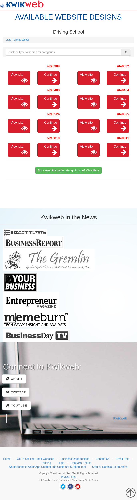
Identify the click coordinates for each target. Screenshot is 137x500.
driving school (21, 39)
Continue (50, 78)
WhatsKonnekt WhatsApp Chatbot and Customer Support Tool (47, 466)
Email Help (122, 458)
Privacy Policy (68, 476)
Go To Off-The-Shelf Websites (35, 458)
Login (60, 462)
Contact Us (102, 458)
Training (46, 462)
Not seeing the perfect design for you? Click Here (68, 170)
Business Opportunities (74, 458)
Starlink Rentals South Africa (109, 466)
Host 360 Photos (81, 462)
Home (6, 458)
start (8, 39)
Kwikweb (120, 418)
